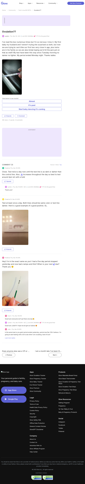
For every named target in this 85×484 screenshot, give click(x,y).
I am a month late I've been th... (48, 351)
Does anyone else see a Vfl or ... (15, 351)
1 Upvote (7, 181)
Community (12, 10)
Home (4, 10)
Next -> (55, 355)
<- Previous (8, 355)
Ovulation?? (37, 10)
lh (22, 174)
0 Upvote (7, 116)
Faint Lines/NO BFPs (24, 10)
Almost (32, 101)
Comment (21, 116)
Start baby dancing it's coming (32, 109)
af (54, 264)
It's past (31, 105)
